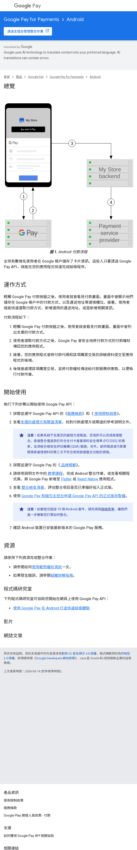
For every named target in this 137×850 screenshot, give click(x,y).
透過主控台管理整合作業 (25, 31)
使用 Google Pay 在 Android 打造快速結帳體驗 (51, 608)
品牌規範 (68, 465)
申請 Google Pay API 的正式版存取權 (95, 496)
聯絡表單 (107, 509)
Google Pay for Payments (31, 19)
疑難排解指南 (62, 575)
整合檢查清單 (32, 487)
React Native (87, 479)
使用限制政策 (105, 413)
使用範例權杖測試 (47, 567)
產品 (19, 77)
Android (75, 19)
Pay (27, 6)
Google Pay (36, 77)
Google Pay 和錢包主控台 (43, 496)
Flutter (66, 479)
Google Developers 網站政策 (55, 658)
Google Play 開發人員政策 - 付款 (27, 815)
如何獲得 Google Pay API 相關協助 (29, 836)
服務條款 (74, 413)
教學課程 (55, 473)
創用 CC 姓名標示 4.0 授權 (79, 653)
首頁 (7, 77)
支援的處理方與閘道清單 (41, 422)
